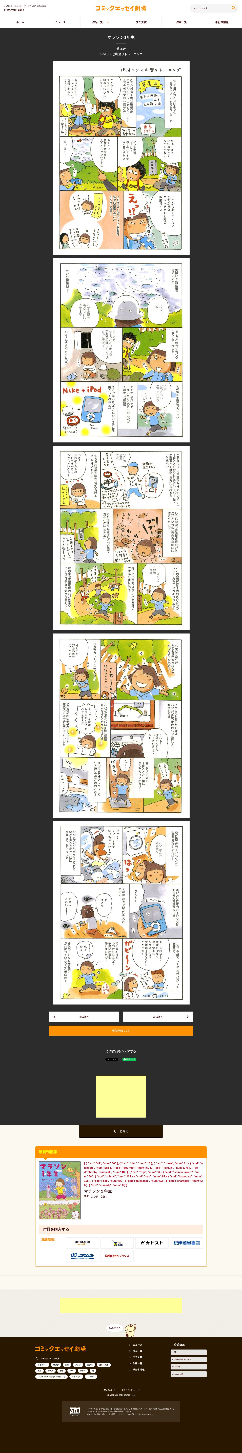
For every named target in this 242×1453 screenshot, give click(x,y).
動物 (61, 1376)
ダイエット (42, 1370)
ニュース (60, 22)
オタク (56, 1370)
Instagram (177, 1369)
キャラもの (76, 1382)
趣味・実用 (103, 1370)
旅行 (39, 1376)
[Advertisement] (121, 1102)
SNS (72, 1376)
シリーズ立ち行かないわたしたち (51, 1382)
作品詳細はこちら (121, 1034)
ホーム (20, 22)
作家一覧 (181, 22)
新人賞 (50, 1376)
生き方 (90, 1370)
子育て (83, 1376)
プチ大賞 (141, 22)
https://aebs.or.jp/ (148, 1420)
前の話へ (84, 1018)
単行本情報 (139, 1375)
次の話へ (158, 1018)
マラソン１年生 (99, 1197)
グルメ (78, 1370)
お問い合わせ (105, 1395)
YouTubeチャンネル (183, 1360)
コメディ (91, 1382)
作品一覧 (97, 22)
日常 (67, 1370)
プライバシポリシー (131, 1395)
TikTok (175, 1365)
